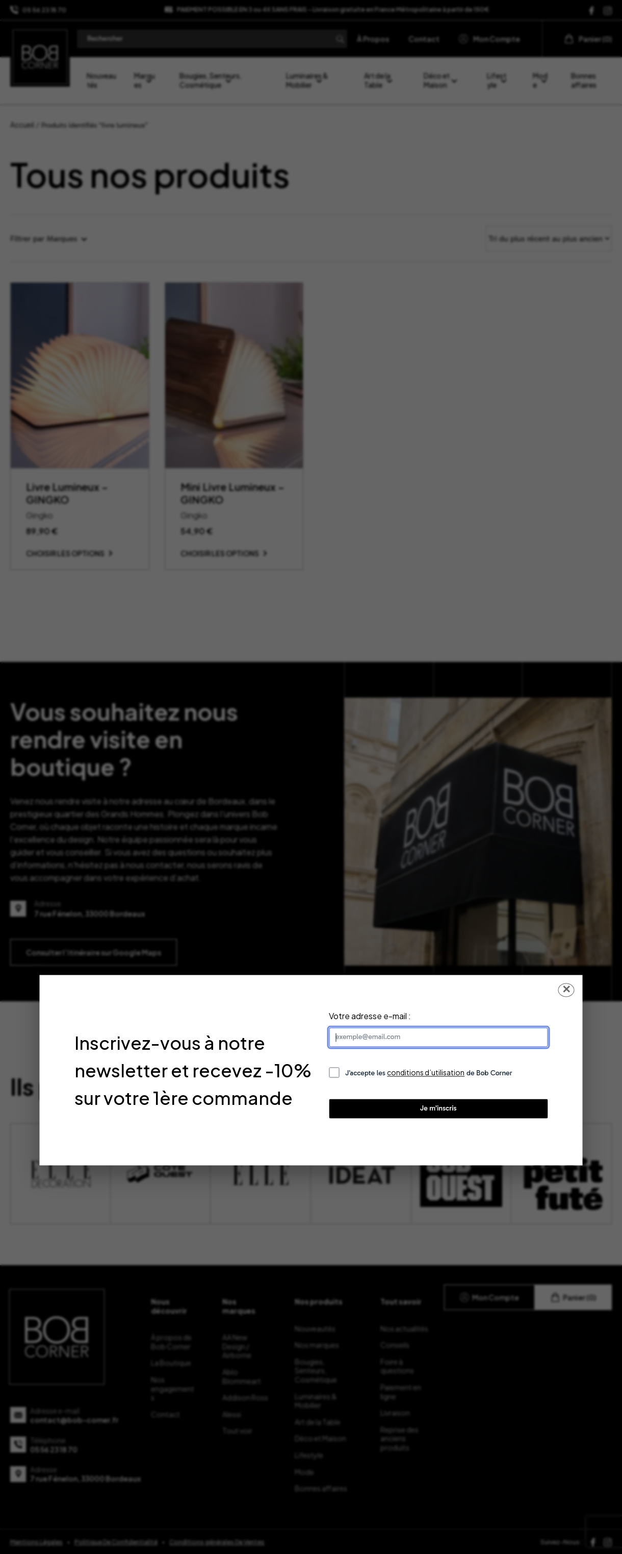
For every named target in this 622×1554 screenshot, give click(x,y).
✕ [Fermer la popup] (566, 989)
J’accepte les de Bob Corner (428, 1073)
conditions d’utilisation (425, 1072)
